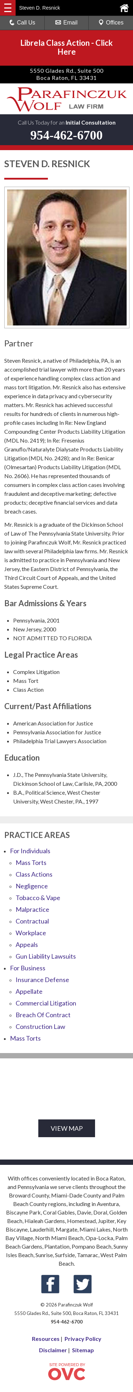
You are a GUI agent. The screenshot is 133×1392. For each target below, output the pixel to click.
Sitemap (83, 1350)
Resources (46, 1338)
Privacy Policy (83, 1338)
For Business (27, 968)
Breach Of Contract (43, 1015)
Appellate (29, 991)
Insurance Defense (42, 979)
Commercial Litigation (46, 1003)
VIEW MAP (67, 1128)
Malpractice (32, 909)
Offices (111, 23)
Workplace (31, 933)
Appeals (27, 944)
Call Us (22, 23)
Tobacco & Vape (38, 897)
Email (66, 23)
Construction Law (40, 1026)
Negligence (32, 886)
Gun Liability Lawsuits (46, 956)
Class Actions (34, 874)
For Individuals (30, 851)
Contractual (32, 921)
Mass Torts (31, 862)
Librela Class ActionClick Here (66, 47)
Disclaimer (53, 1350)
